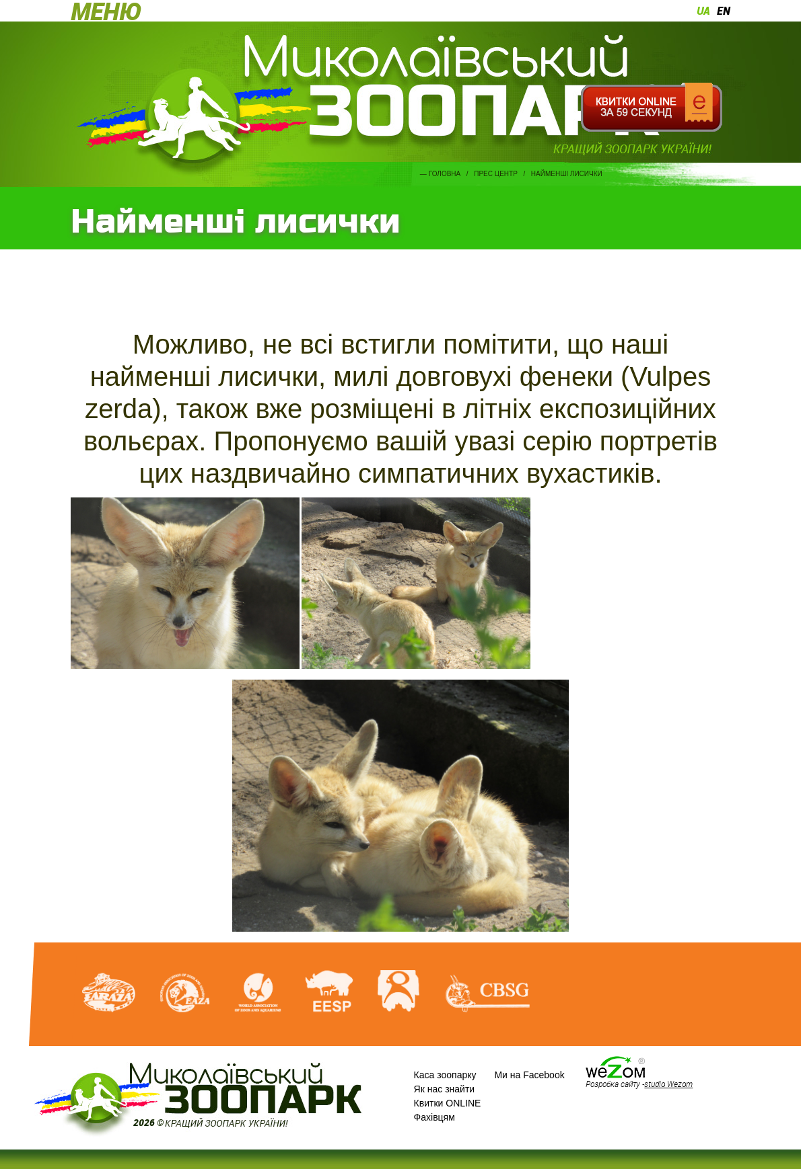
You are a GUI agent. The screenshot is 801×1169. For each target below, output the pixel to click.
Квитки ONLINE (447, 1103)
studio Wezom (668, 1083)
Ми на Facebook (529, 1075)
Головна (444, 173)
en (723, 10)
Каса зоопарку (445, 1075)
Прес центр (496, 173)
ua (703, 10)
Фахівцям (434, 1117)
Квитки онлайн (651, 107)
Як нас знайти (444, 1089)
